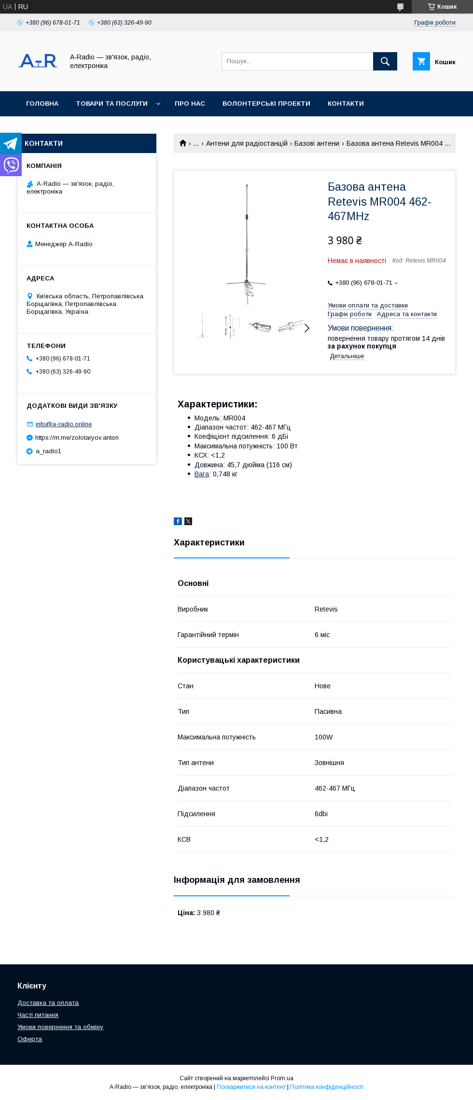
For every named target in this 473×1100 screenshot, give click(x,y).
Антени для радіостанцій (247, 143)
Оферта (29, 1039)
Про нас (190, 103)
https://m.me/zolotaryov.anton (77, 437)
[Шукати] (385, 61)
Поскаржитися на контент (251, 1087)
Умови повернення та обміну (60, 1026)
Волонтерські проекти (266, 103)
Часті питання (37, 1014)
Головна (42, 103)
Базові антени (316, 143)
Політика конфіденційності (326, 1087)
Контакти (346, 103)
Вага (202, 474)
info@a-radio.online (64, 424)
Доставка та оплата (64, 128)
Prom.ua (282, 1078)
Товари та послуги (112, 103)
